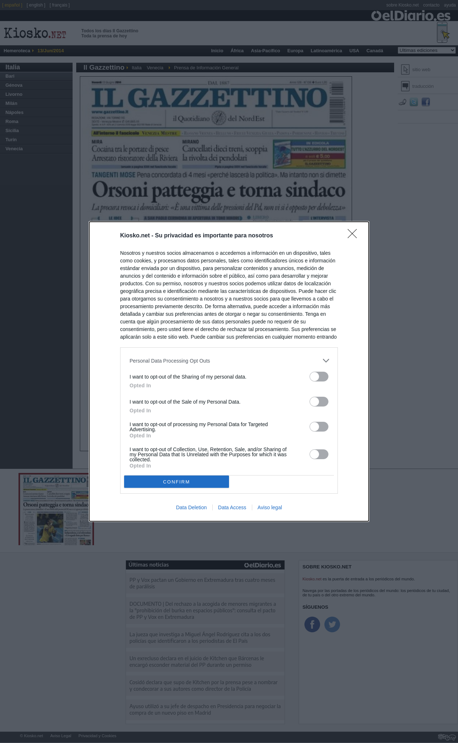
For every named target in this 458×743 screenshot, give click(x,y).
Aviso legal (270, 507)
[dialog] (229, 371)
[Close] (354, 236)
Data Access (232, 507)
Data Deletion (191, 507)
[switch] (319, 376)
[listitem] (229, 360)
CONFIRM (176, 481)
